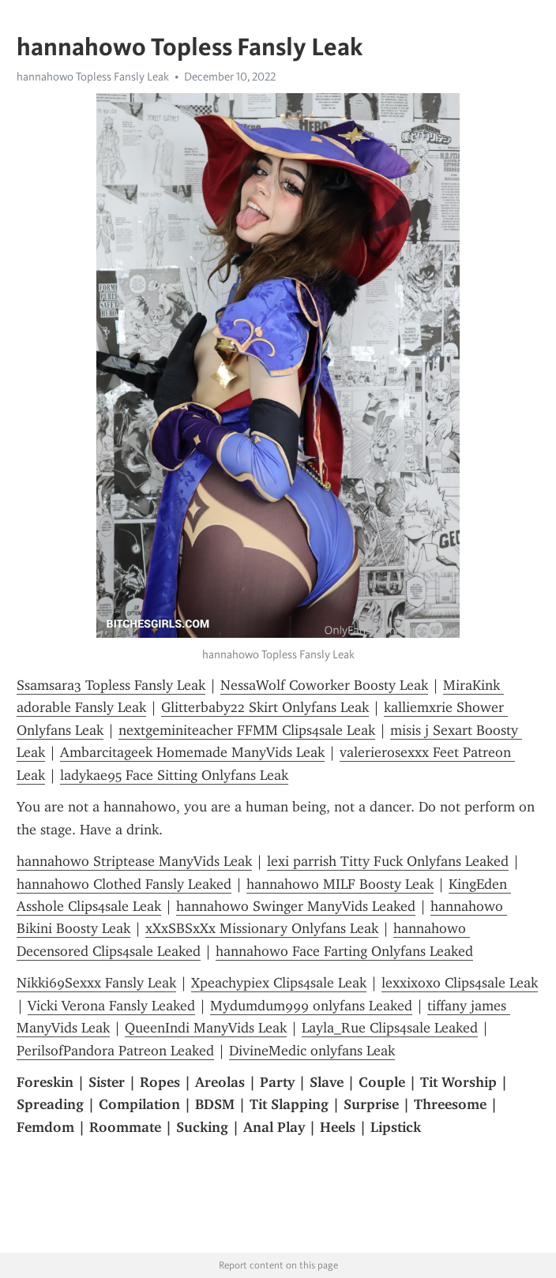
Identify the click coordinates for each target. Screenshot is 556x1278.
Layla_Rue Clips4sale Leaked (390, 1027)
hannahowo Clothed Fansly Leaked (124, 884)
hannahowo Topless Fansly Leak (93, 76)
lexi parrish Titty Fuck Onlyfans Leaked (388, 861)
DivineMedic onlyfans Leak (312, 1050)
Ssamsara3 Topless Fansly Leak (111, 685)
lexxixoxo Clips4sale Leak (459, 982)
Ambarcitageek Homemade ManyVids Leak (192, 752)
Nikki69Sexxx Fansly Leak (96, 982)
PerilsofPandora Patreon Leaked (115, 1050)
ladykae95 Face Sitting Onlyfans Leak (174, 775)
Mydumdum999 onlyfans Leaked (311, 1005)
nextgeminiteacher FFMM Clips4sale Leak (246, 730)
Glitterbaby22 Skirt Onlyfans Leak (265, 707)
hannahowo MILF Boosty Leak (340, 884)
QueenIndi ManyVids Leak (206, 1027)
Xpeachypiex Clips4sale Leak (278, 982)
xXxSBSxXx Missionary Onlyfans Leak (261, 928)
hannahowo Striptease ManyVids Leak (134, 861)
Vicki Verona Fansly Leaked (111, 1005)
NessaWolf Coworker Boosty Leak (324, 685)
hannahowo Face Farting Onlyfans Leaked (344, 951)
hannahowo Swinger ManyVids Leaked (295, 906)
